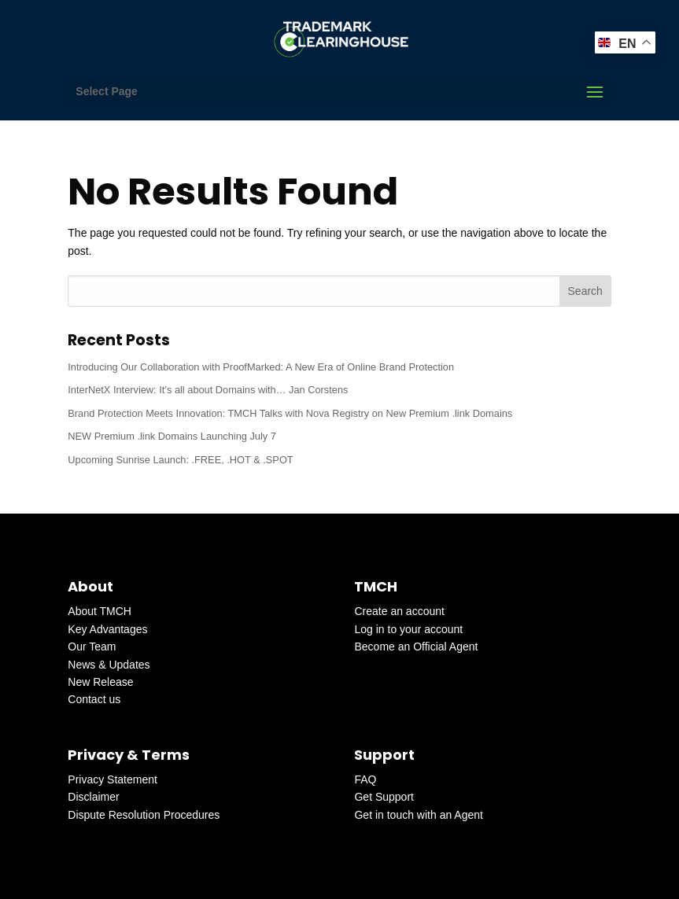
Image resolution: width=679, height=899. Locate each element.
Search (585, 291)
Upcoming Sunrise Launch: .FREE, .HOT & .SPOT (180, 460)
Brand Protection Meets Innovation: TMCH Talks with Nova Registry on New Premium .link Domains (290, 413)
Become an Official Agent (416, 646)
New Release (100, 682)
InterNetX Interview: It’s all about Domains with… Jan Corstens (208, 390)
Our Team (92, 646)
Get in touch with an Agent (418, 815)
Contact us (94, 699)
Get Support (384, 796)
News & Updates (108, 664)
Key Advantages (107, 629)
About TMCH (99, 611)
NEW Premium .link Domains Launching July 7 (172, 436)
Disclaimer (93, 796)
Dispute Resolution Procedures (144, 815)
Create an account (399, 611)
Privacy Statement (112, 779)
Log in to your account (408, 629)
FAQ (365, 779)
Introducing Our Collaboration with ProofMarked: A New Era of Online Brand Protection (261, 367)
